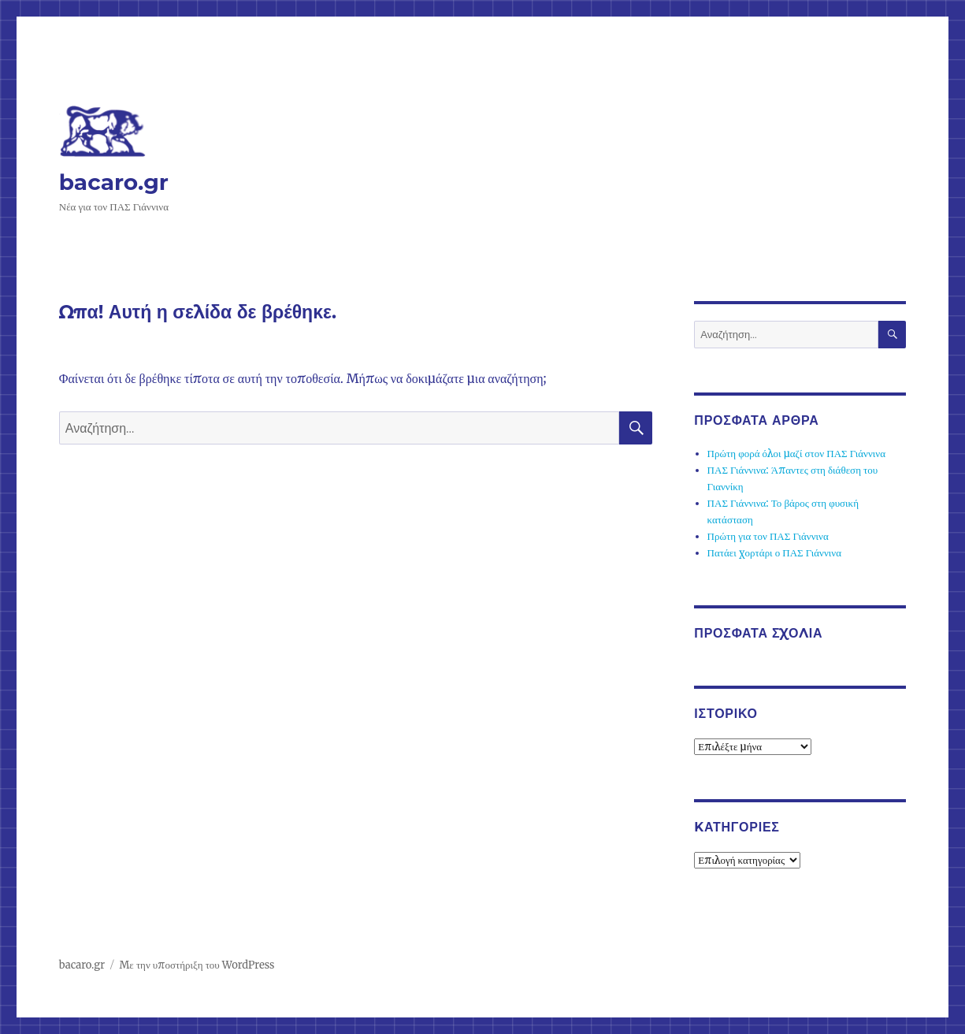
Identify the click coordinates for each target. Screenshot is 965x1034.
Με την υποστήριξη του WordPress (196, 965)
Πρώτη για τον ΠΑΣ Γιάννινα (768, 536)
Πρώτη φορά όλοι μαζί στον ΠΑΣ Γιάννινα (796, 453)
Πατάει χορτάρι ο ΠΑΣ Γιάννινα (774, 553)
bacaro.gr (114, 182)
